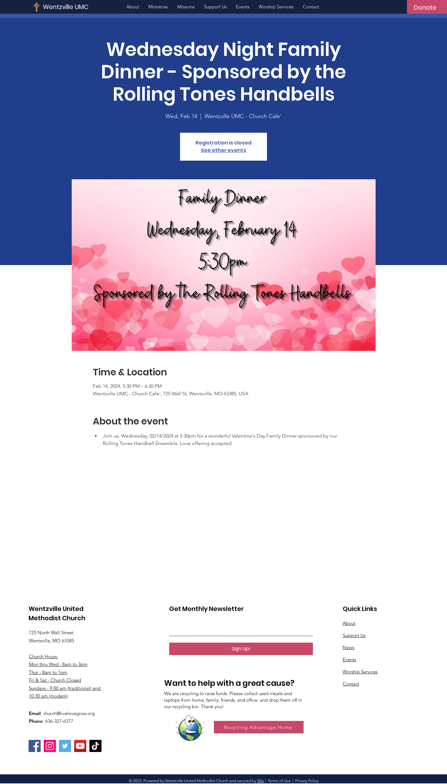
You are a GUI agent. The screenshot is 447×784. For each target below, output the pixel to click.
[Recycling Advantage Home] (259, 727)
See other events (223, 150)
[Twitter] (65, 746)
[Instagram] (50, 746)
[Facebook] (35, 746)
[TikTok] (95, 746)
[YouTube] (80, 746)
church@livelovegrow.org (69, 713)
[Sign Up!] (241, 649)
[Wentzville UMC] (84, 6)
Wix (260, 780)
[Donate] (425, 7)
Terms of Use (279, 780)
